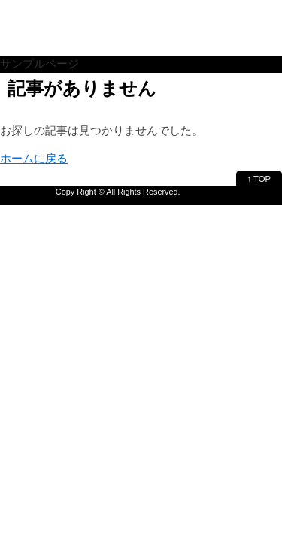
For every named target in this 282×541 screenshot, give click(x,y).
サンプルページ (39, 63)
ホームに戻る (34, 158)
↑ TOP (259, 178)
